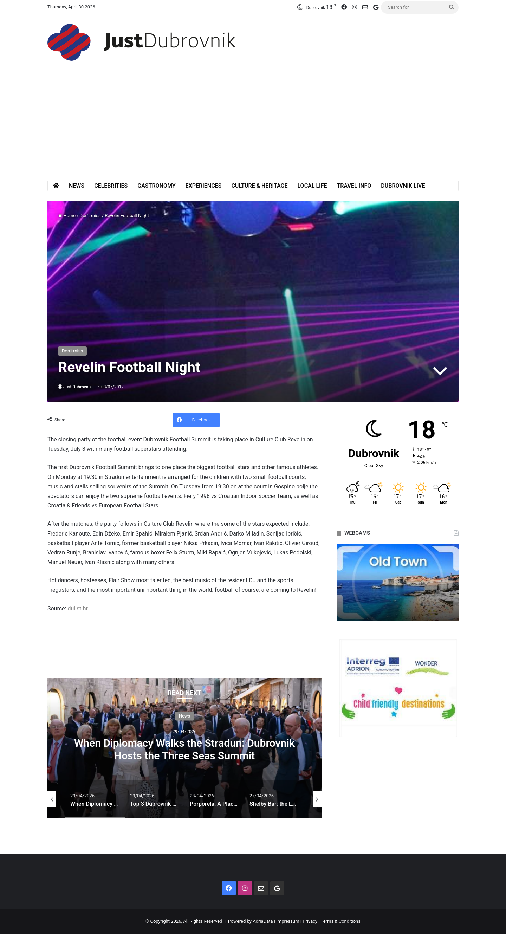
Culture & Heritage (259, 185)
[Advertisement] (253, 128)
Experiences (204, 185)
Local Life (312, 185)
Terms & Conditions (341, 921)
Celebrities (111, 185)
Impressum (287, 921)
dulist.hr (77, 608)
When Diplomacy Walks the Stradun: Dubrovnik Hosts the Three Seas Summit (184, 749)
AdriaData (263, 921)
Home (67, 215)
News (76, 185)
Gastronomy (156, 185)
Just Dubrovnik (77, 386)
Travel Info (354, 185)
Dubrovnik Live (403, 185)
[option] (184, 748)
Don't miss (90, 215)
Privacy (310, 921)
